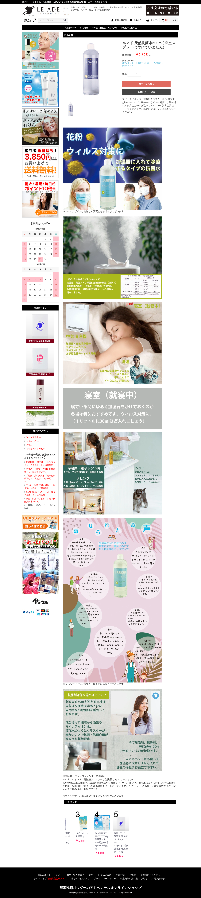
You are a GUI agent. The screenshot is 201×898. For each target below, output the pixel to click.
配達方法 (120, 875)
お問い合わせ (158, 878)
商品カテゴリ (70, 28)
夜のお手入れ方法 (129, 28)
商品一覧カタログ (75, 875)
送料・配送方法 (33, 437)
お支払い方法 (32, 441)
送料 (91, 875)
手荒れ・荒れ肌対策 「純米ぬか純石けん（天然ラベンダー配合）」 (39, 478)
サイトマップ (50, 878)
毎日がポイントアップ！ (50, 875)
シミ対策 (84, 28)
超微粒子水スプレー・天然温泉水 (149, 63)
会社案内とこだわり (35, 449)
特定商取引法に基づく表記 (133, 878)
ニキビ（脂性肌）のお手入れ (104, 28)
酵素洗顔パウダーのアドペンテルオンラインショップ (100, 888)
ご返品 (29, 445)
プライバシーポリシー (105, 878)
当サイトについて (80, 878)
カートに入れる (146, 83)
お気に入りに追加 (146, 92)
